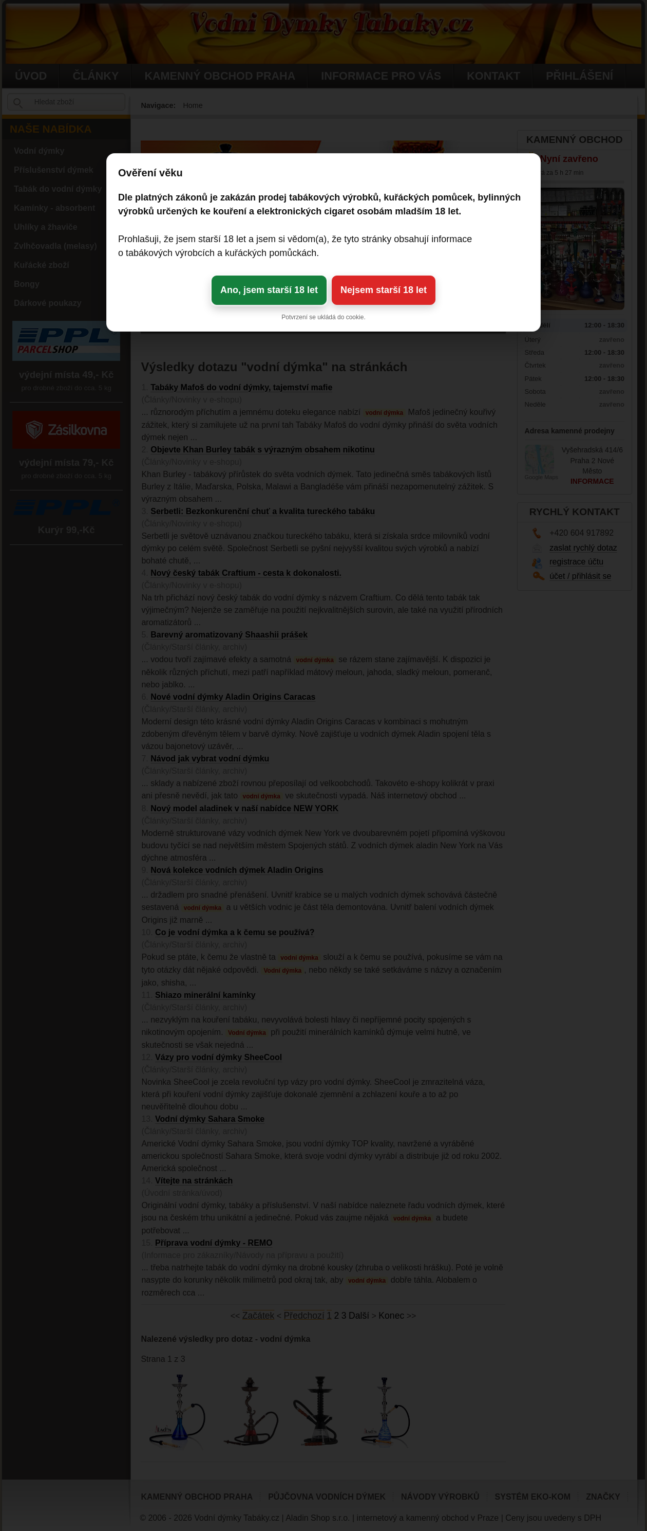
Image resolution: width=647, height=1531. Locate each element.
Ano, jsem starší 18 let (269, 290)
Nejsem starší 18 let (383, 290)
